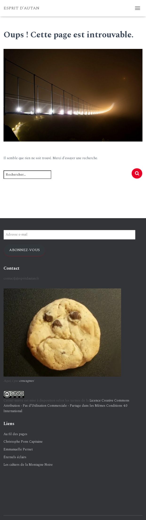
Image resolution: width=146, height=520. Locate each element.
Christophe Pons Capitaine (23, 441)
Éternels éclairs (15, 457)
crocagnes (26, 380)
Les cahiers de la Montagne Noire (28, 464)
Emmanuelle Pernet (18, 449)
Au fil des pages (15, 434)
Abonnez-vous (24, 250)
